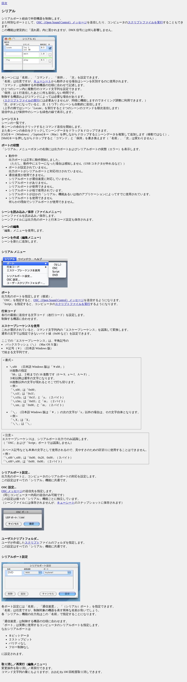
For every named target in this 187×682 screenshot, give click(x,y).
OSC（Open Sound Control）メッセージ (62, 22)
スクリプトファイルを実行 (145, 22)
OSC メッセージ (11, 491)
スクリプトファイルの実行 (21, 100)
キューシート (42, 81)
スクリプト (32, 542)
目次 (4, 3)
